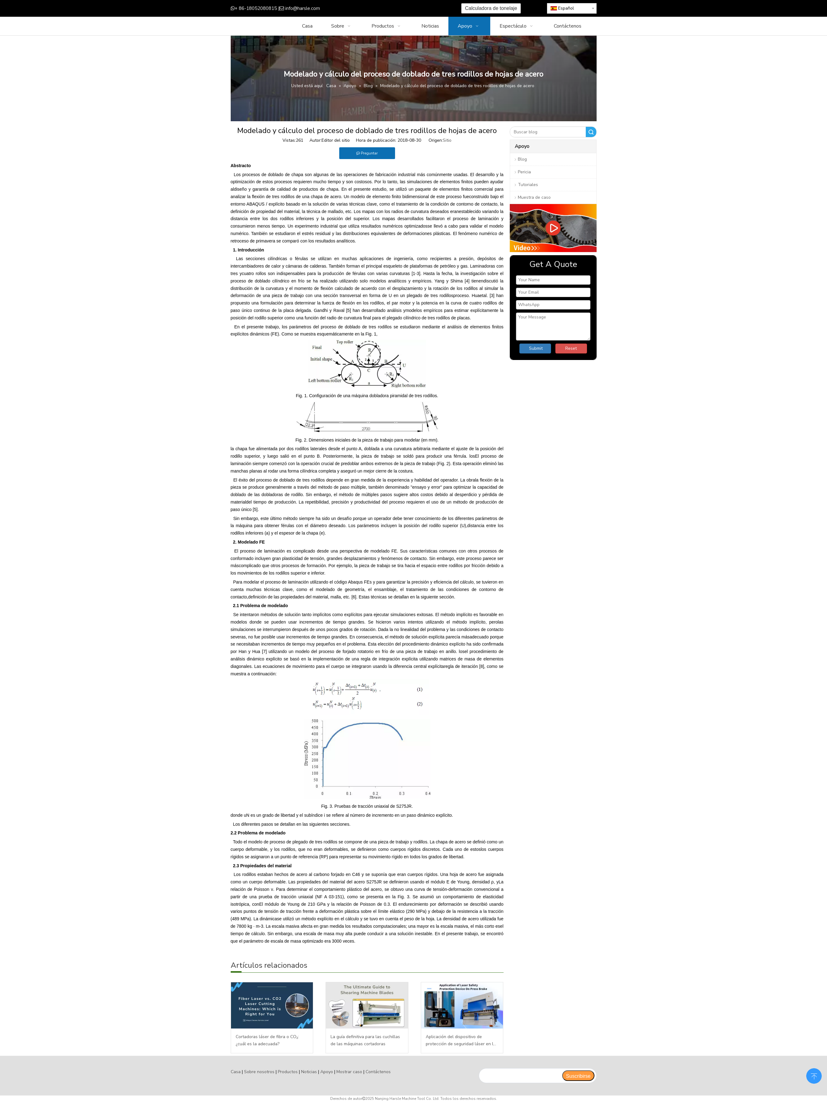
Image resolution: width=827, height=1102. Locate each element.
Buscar (591, 132)
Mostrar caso (349, 1072)
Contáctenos (378, 1072)
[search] (520, 1076)
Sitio (447, 140)
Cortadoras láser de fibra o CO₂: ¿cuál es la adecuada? (267, 1040)
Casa (236, 1072)
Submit (536, 348)
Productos (288, 1072)
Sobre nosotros (259, 1072)
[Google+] (368, 8)
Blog (522, 159)
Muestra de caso (534, 197)
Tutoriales (528, 185)
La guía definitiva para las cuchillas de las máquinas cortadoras (365, 1040)
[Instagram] (397, 8)
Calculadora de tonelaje (491, 8)
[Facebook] (359, 8)
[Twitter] (378, 8)
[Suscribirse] (578, 1075)
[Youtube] (388, 8)
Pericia (524, 172)
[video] (553, 228)
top (814, 1075)
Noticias (309, 1072)
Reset (571, 348)
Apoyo (326, 1072)
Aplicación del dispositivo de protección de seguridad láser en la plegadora (461, 1041)
